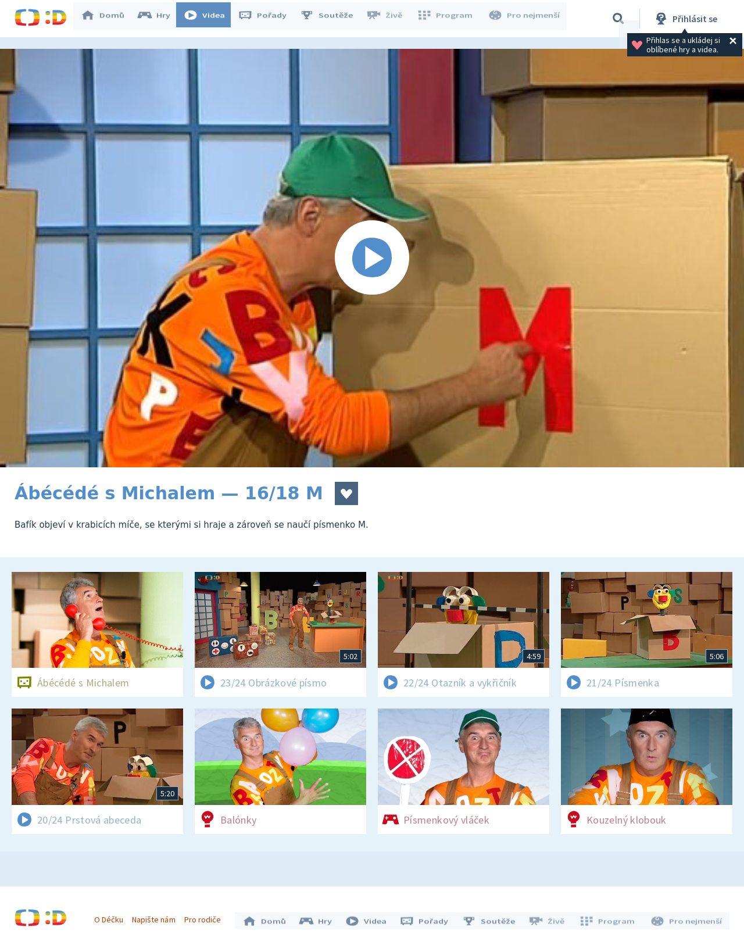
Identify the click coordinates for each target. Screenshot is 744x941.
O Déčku (111, 916)
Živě (389, 18)
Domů (108, 18)
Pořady (268, 18)
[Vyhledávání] (618, 18)
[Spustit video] (372, 258)
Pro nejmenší (524, 18)
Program (448, 18)
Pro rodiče (205, 916)
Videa (209, 18)
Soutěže (332, 18)
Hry (159, 18)
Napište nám (156, 916)
